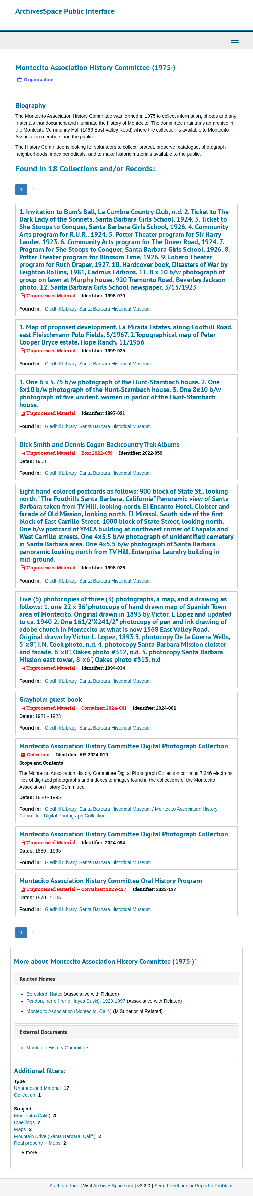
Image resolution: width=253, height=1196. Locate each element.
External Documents (44, 1032)
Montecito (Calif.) (33, 1115)
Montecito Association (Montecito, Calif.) (69, 1011)
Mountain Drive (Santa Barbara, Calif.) (55, 1136)
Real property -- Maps (38, 1143)
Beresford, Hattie (44, 994)
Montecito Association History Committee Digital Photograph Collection (123, 746)
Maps (20, 1129)
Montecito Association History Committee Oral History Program (110, 880)
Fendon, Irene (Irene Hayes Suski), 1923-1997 (75, 1001)
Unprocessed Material (38, 1088)
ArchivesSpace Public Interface (65, 11)
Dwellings (25, 1122)
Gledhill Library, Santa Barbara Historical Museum (98, 309)
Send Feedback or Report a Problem (193, 1185)
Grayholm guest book (50, 699)
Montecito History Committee (57, 1047)
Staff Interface (64, 1185)
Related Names (37, 978)
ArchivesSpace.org (113, 1185)
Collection (25, 1095)
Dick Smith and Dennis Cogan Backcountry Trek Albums (99, 444)
